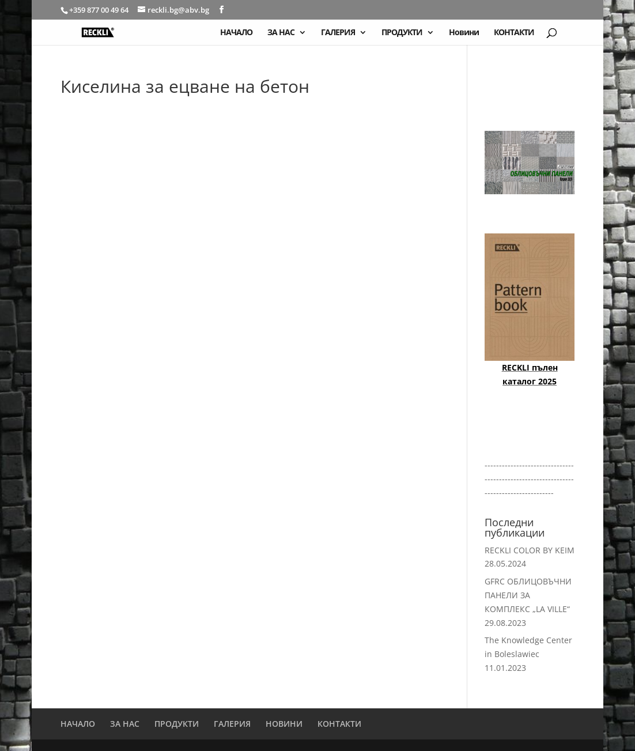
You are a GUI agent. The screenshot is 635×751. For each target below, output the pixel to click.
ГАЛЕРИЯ (338, 32)
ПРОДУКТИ (401, 32)
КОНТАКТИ (514, 32)
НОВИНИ (284, 723)
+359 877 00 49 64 (99, 10)
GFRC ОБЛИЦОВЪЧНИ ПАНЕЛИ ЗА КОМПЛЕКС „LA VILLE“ (528, 595)
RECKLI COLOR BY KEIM (529, 550)
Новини (464, 32)
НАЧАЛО (236, 32)
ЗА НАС (280, 32)
